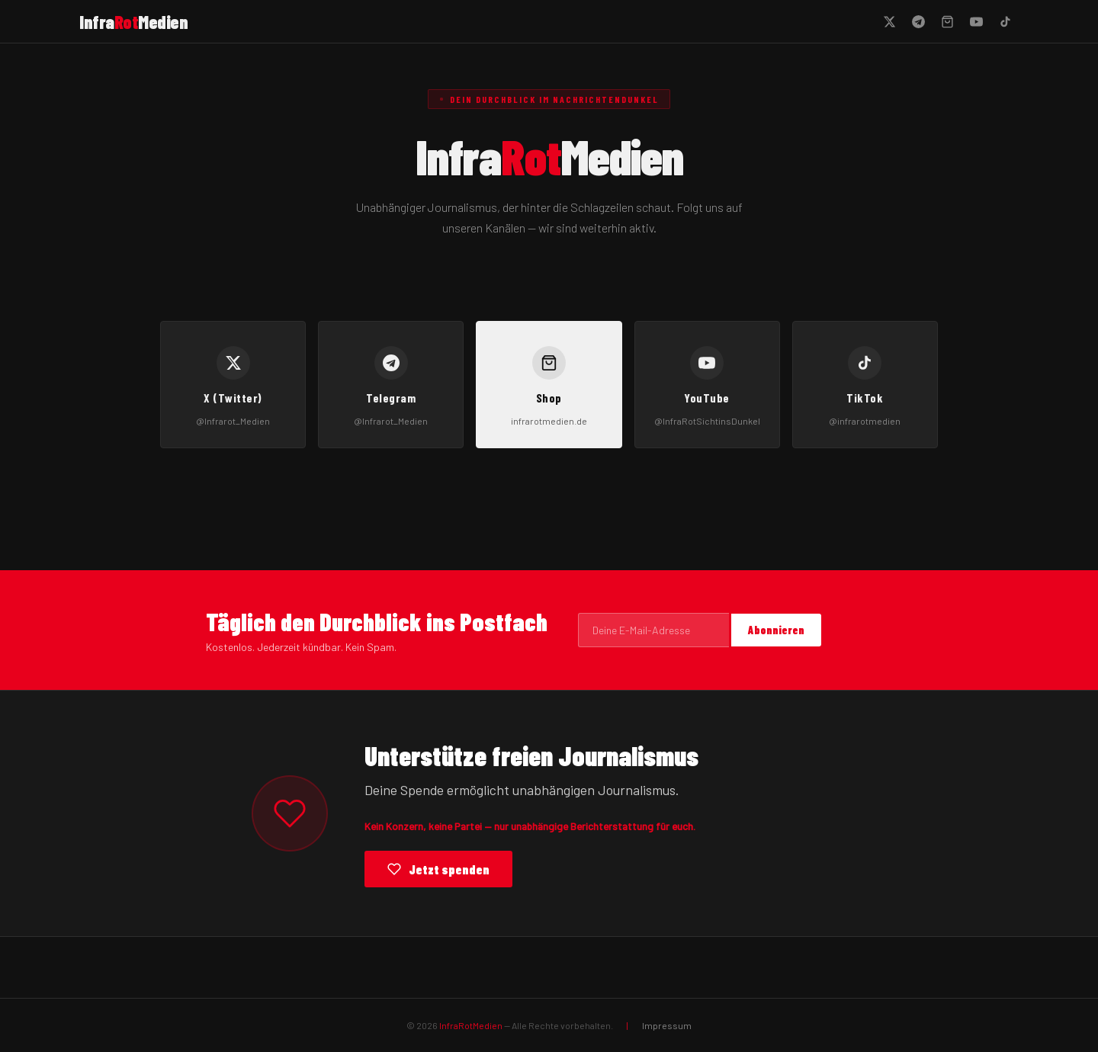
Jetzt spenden (438, 869)
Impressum (667, 1025)
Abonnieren (776, 630)
